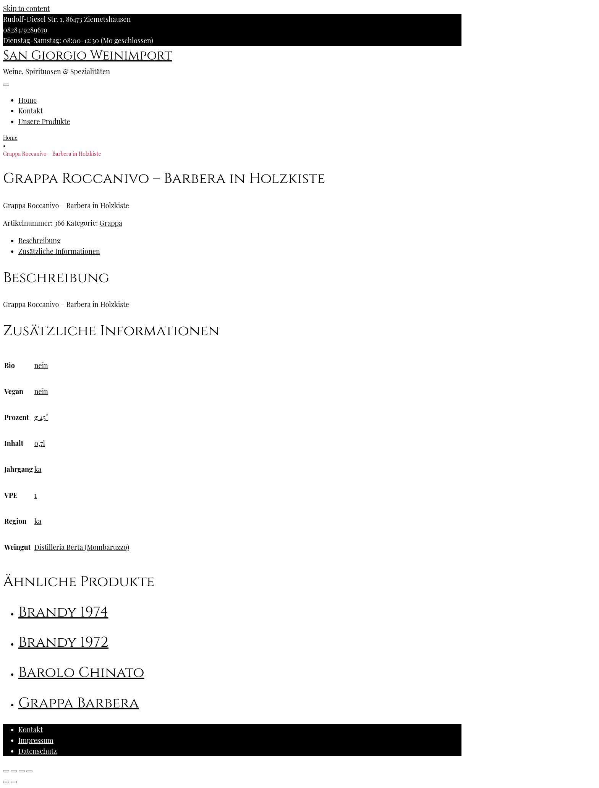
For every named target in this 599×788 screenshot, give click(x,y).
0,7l (39, 443)
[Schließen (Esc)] (6, 771)
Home (27, 100)
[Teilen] (14, 771)
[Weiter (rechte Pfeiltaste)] (14, 782)
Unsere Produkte (44, 121)
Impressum (35, 740)
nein (41, 365)
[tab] (239, 240)
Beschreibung (39, 240)
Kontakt (30, 110)
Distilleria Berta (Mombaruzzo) (81, 547)
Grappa (111, 223)
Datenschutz (37, 751)
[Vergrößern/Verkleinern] (29, 771)
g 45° (41, 417)
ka (38, 469)
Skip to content (26, 8)
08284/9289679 (25, 29)
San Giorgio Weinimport (87, 56)
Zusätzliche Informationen (59, 251)
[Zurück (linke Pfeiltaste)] (6, 782)
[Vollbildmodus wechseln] (22, 771)
